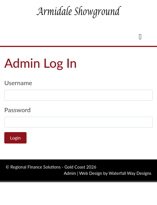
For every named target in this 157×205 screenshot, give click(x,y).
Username (18, 83)
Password (17, 110)
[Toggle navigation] (140, 38)
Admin (70, 173)
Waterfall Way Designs (130, 173)
